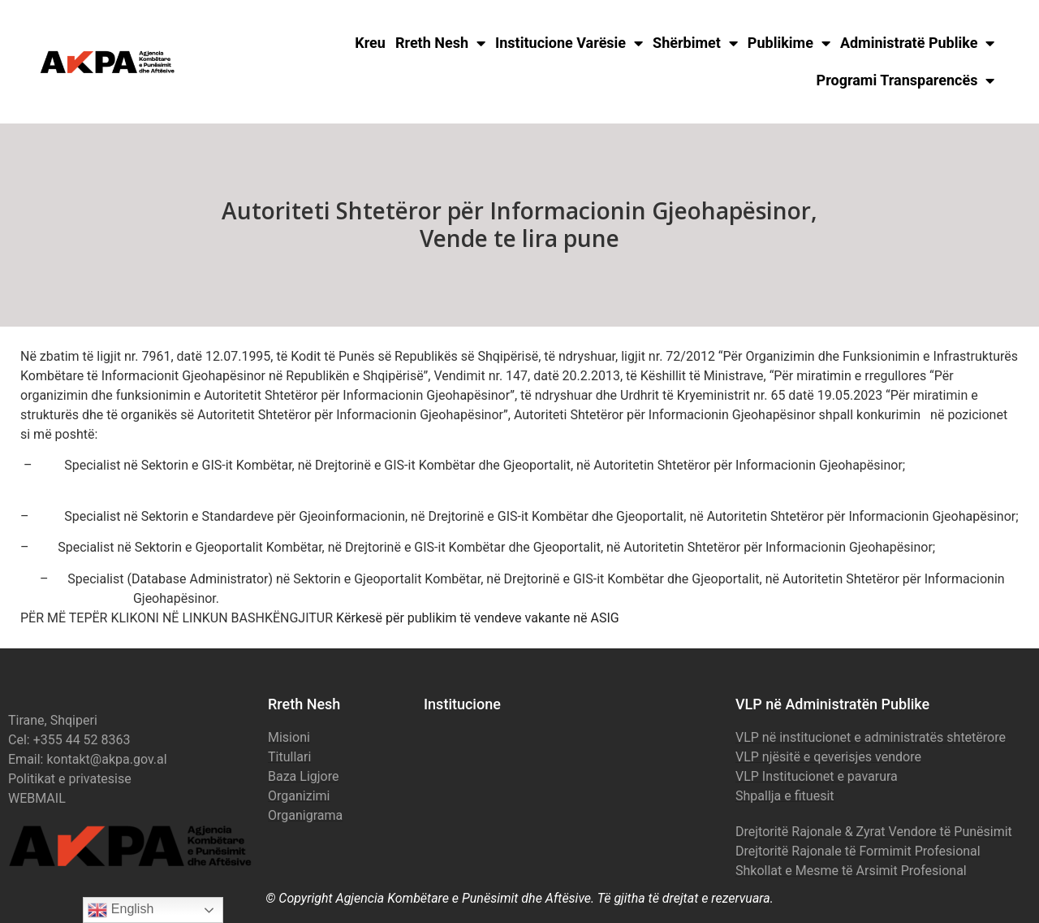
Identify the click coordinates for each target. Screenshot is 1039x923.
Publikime (789, 43)
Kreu (370, 42)
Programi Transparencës (906, 80)
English (120, 910)
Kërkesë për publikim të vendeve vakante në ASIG (477, 618)
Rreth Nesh (440, 43)
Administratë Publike (917, 43)
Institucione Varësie (569, 43)
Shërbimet (695, 43)
